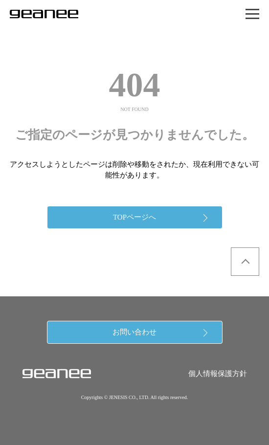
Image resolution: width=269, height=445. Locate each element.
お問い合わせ (134, 332)
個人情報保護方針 (217, 374)
